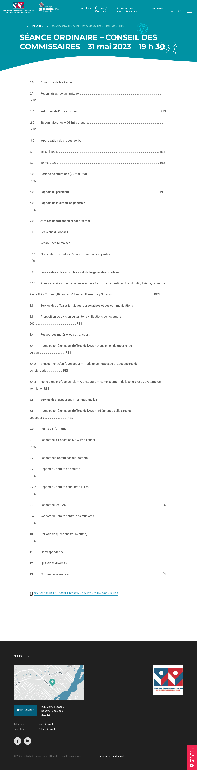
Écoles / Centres (101, 10)
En (171, 11)
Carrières (157, 8)
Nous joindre (25, 710)
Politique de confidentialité (112, 756)
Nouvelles (37, 26)
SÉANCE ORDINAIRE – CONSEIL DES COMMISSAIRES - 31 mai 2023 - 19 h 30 (76, 596)
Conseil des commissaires (127, 10)
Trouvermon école (191, 757)
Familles (85, 8)
